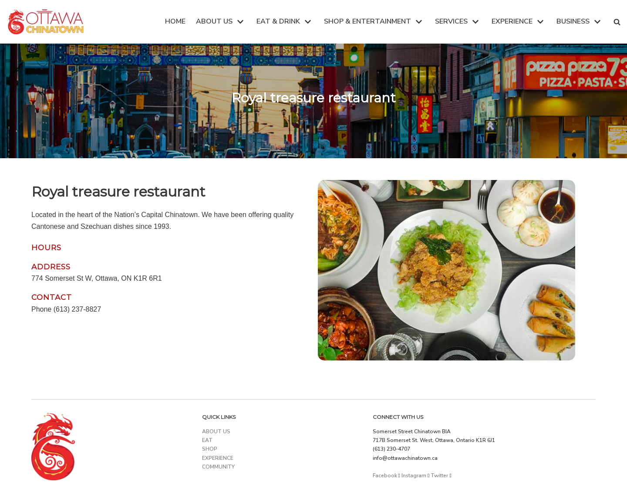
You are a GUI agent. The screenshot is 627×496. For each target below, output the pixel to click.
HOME (175, 21)
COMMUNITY (218, 466)
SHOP (209, 448)
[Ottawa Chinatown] (46, 21)
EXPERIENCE (217, 458)
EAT (207, 440)
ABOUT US (216, 431)
